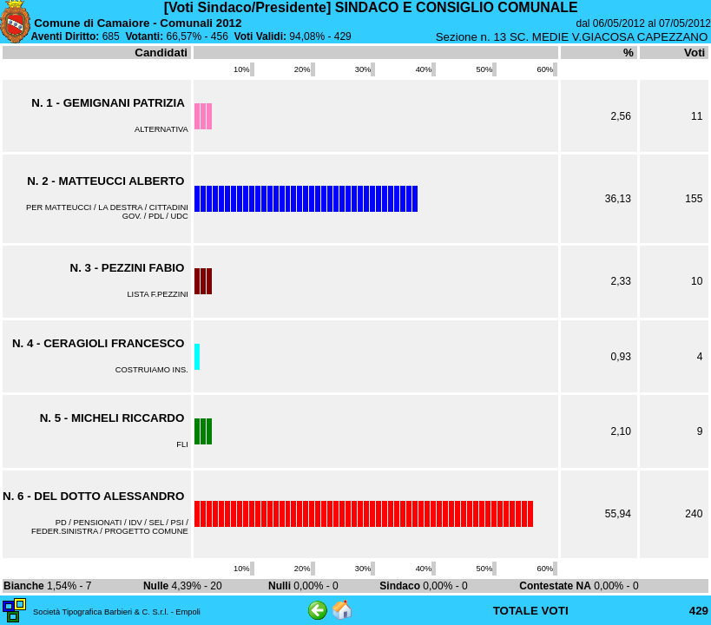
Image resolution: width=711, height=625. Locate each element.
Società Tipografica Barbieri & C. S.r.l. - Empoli (117, 612)
